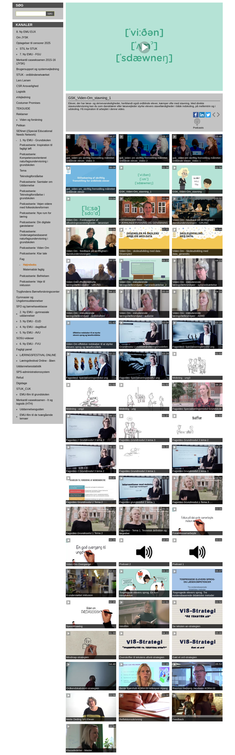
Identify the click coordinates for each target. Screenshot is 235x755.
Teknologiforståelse (31, 176)
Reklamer (22, 114)
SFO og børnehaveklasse (31, 306)
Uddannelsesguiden (32, 409)
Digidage (21, 383)
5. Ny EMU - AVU (30, 332)
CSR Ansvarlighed (27, 86)
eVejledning (23, 97)
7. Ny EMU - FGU (30, 54)
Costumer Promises (28, 102)
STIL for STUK (28, 48)
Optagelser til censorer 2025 (33, 43)
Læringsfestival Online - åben (37, 360)
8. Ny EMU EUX (26, 31)
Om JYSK (22, 37)
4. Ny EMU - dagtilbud (33, 326)
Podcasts (198, 127)
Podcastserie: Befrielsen (34, 276)
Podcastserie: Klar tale (33, 253)
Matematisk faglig (33, 269)
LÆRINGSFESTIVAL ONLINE (38, 355)
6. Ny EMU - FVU (30, 343)
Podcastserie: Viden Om (34, 247)
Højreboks (29, 264)
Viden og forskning (31, 119)
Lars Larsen (23, 80)
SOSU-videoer (25, 338)
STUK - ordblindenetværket (32, 74)
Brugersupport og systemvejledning (37, 69)
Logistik (21, 91)
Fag (22, 259)
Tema (23, 170)
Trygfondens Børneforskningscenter (38, 291)
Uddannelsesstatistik (28, 366)
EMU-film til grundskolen (34, 394)
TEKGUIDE (23, 108)
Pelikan (20, 125)
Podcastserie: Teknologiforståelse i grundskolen (32, 195)
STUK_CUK (23, 388)
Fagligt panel (24, 349)
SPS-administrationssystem (33, 372)
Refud (20, 377)
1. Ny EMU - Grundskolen (35, 140)
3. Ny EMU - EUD (30, 321)
